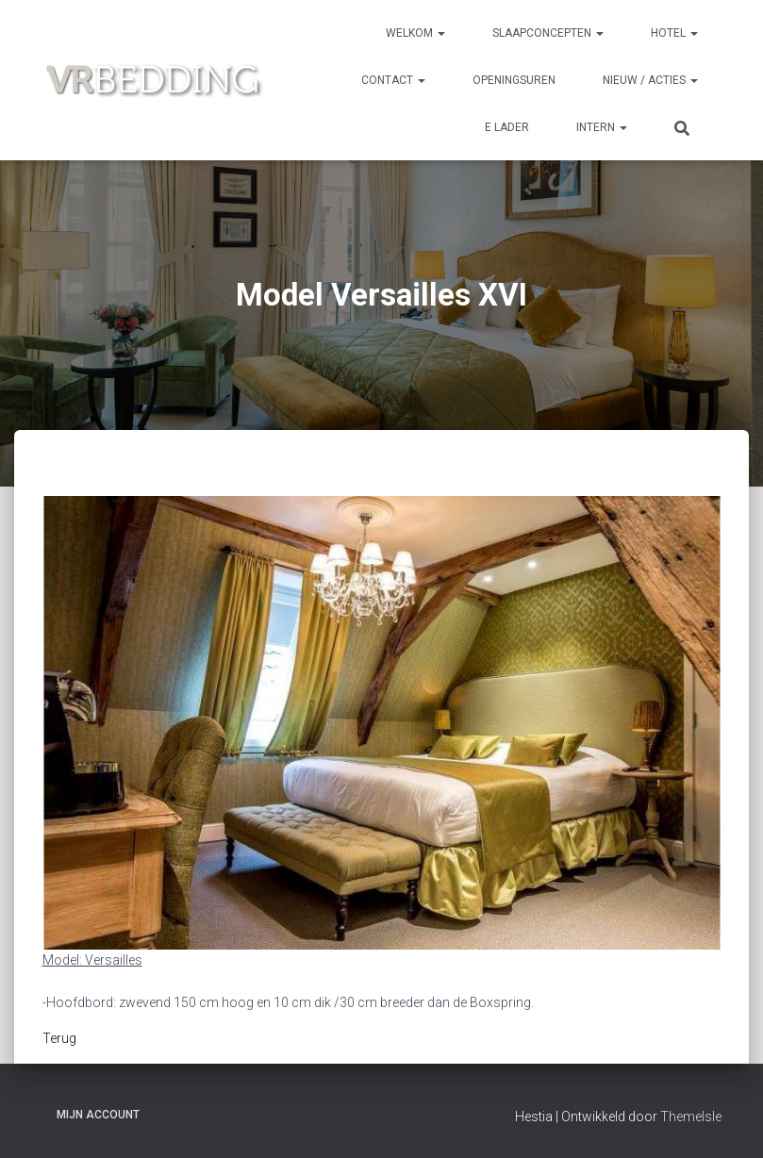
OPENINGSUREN (514, 80)
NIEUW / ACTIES (650, 80)
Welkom (415, 33)
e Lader (507, 127)
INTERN (601, 127)
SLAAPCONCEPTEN (548, 33)
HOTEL (674, 33)
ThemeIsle (691, 1116)
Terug (59, 1038)
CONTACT (393, 80)
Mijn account (98, 1114)
